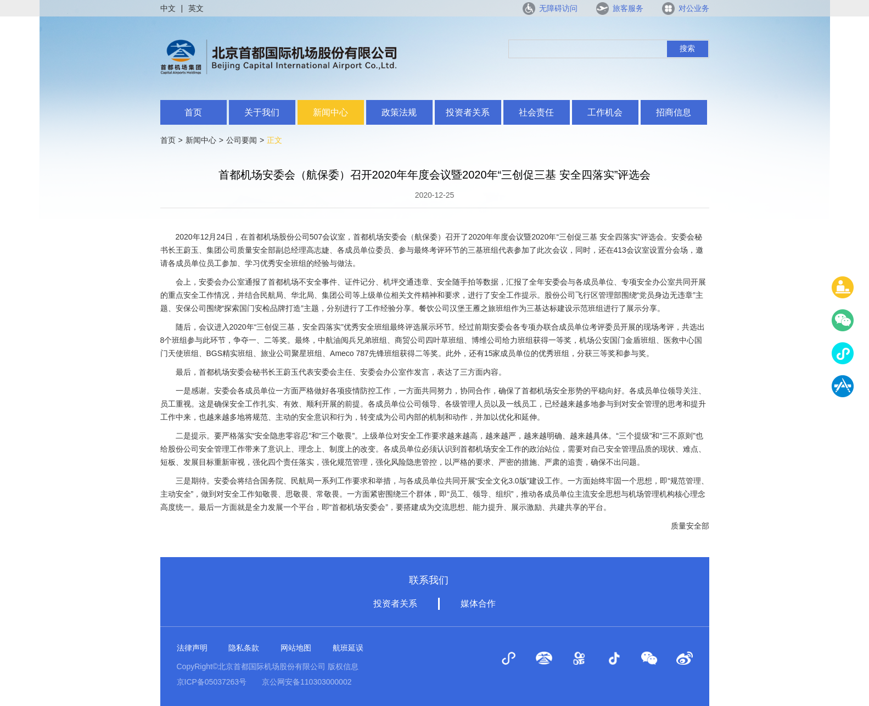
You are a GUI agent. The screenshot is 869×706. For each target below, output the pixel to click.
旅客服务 (628, 8)
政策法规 (399, 112)
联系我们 (428, 580)
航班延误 (348, 647)
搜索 (687, 48)
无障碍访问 (558, 8)
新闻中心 (330, 112)
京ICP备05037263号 (212, 681)
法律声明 (192, 647)
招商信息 (673, 112)
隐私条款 (243, 647)
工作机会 (605, 112)
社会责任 (536, 112)
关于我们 (261, 112)
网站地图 (296, 647)
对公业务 (694, 8)
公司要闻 (241, 140)
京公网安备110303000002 (306, 681)
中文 (168, 8)
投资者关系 (468, 112)
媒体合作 (478, 603)
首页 (193, 112)
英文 (196, 8)
